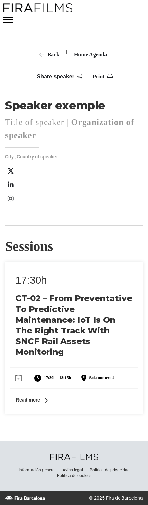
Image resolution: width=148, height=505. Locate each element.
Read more (28, 400)
